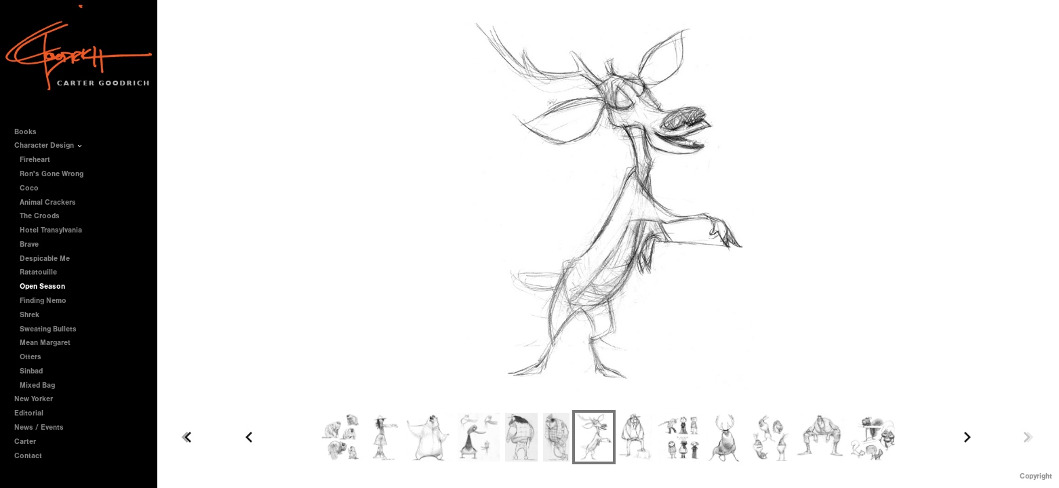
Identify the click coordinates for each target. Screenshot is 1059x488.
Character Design (48, 145)
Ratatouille (38, 272)
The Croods (40, 215)
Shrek (29, 314)
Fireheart (35, 159)
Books (30, 131)
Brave (29, 244)
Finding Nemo (43, 300)
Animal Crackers (48, 202)
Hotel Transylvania (51, 230)
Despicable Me (45, 258)
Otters (30, 356)
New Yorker (33, 398)
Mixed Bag (37, 385)
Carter (25, 441)
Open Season (42, 286)
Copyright (1036, 476)
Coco (29, 188)
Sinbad (31, 371)
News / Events (39, 427)
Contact (28, 455)
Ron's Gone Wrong (51, 173)
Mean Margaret (45, 342)
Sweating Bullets (48, 329)
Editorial (28, 413)
